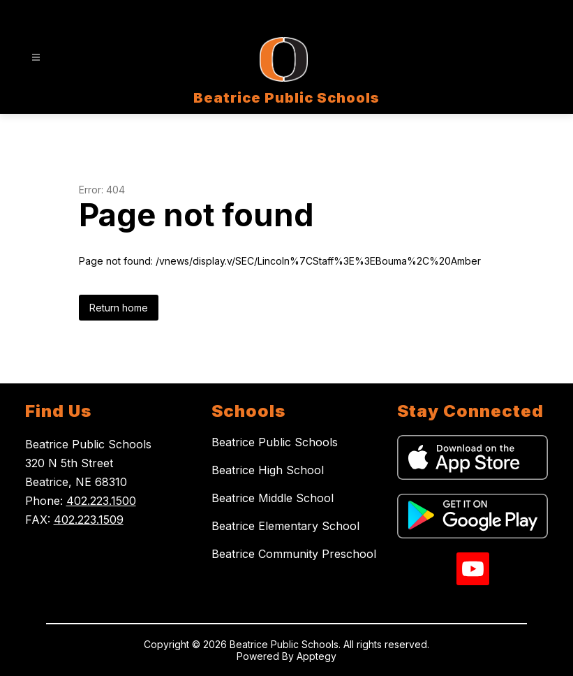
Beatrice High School (267, 470)
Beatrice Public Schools (274, 442)
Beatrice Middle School (272, 498)
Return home (118, 308)
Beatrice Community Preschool (293, 554)
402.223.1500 (101, 501)
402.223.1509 (89, 520)
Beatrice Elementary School (285, 526)
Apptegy (316, 656)
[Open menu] (36, 58)
